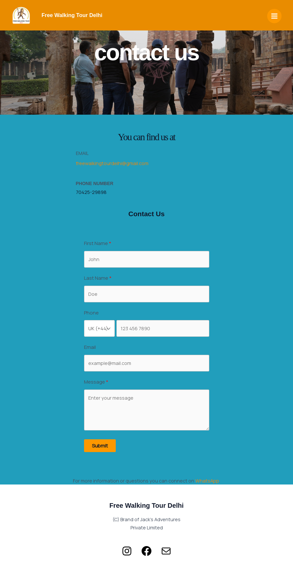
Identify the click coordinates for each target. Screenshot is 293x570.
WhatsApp (207, 480)
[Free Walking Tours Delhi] (21, 17)
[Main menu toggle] (274, 17)
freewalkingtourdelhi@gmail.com (112, 163)
